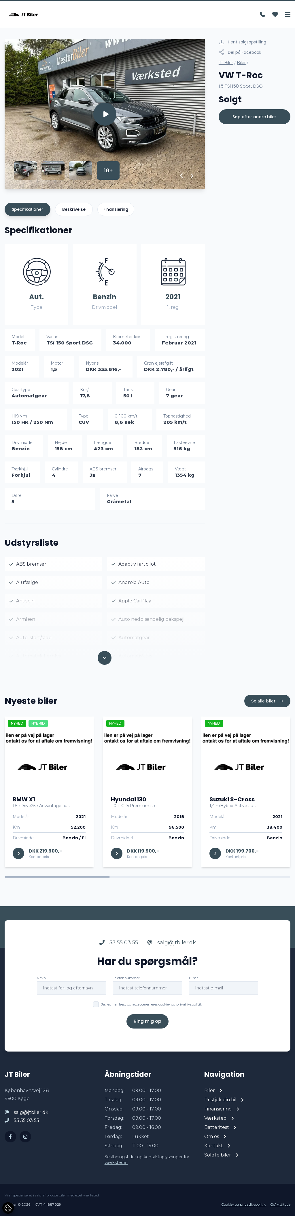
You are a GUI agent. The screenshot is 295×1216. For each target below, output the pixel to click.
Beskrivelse (74, 209)
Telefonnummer (126, 978)
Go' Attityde (280, 1204)
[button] (181, 176)
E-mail (194, 978)
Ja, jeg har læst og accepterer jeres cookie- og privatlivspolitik (151, 1004)
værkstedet (116, 1162)
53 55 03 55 (118, 942)
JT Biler (226, 62)
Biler (241, 62)
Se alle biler (267, 701)
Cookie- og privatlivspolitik (243, 1204)
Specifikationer (27, 209)
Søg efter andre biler (254, 117)
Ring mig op (147, 1021)
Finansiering (115, 209)
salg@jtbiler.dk (171, 942)
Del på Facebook (240, 52)
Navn (41, 978)
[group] (105, 114)
